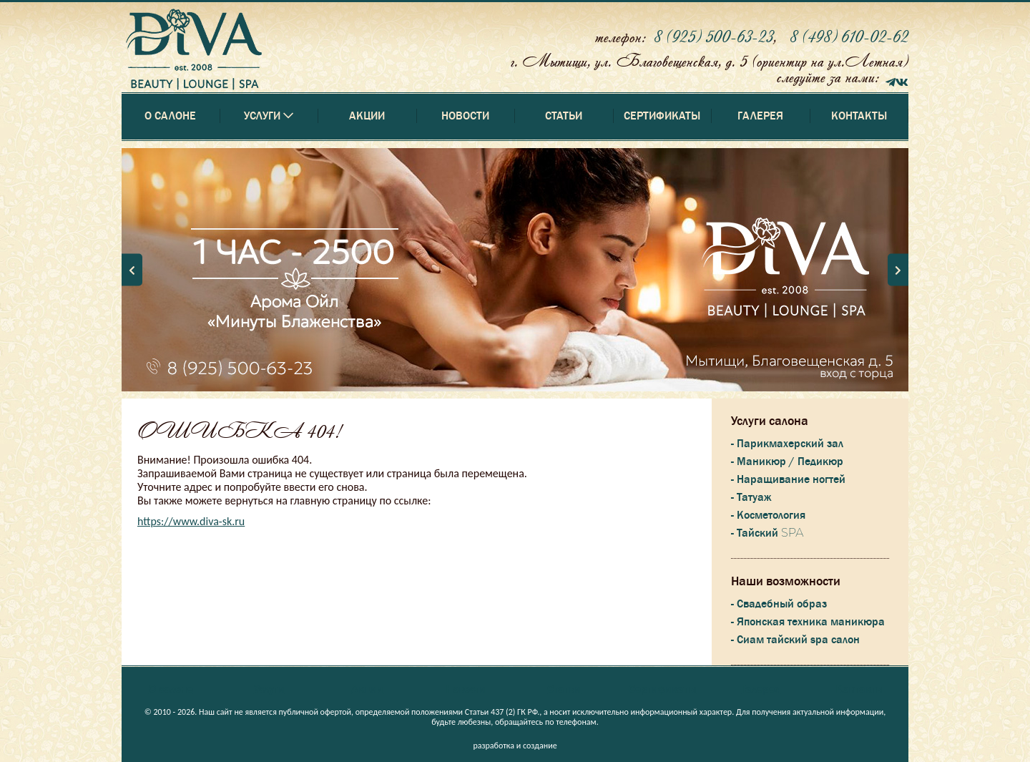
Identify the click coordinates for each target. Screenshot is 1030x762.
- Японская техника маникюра (808, 622)
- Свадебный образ (779, 604)
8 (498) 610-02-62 (849, 36)
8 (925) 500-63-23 (713, 36)
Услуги (269, 689)
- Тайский (767, 533)
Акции (367, 116)
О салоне (170, 116)
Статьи (563, 116)
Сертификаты (662, 116)
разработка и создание (514, 746)
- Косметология (768, 515)
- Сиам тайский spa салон (795, 639)
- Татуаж (751, 497)
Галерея (760, 116)
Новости (465, 116)
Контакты (859, 116)
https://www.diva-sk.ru (191, 521)
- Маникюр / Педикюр (787, 461)
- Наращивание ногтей (788, 479)
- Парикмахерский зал (787, 443)
